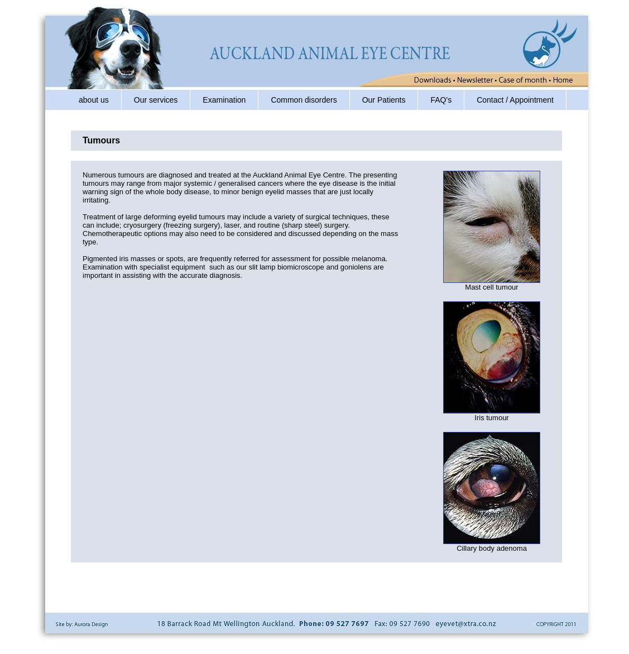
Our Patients (384, 99)
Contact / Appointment (515, 99)
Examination (224, 99)
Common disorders (304, 99)
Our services (156, 99)
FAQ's (441, 99)
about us (94, 99)
